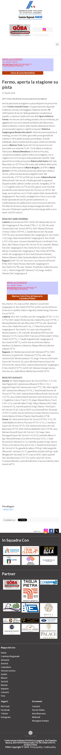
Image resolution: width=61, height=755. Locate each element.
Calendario (6, 667)
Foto (3, 696)
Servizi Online (38, 710)
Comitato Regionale (10, 656)
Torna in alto (30, 736)
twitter (39, 29)
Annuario (5, 660)
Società (4, 681)
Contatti (5, 692)
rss (49, 29)
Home (3, 653)
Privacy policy (36, 747)
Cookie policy (50, 747)
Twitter (4, 713)
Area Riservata (39, 713)
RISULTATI (8, 509)
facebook (34, 29)
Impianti (5, 689)
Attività (4, 663)
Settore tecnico (8, 671)
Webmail (36, 717)
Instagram (6, 717)
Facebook (5, 710)
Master (4, 678)
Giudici (4, 674)
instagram (44, 29)
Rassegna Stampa (40, 721)
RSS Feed (5, 706)
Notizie (4, 685)
